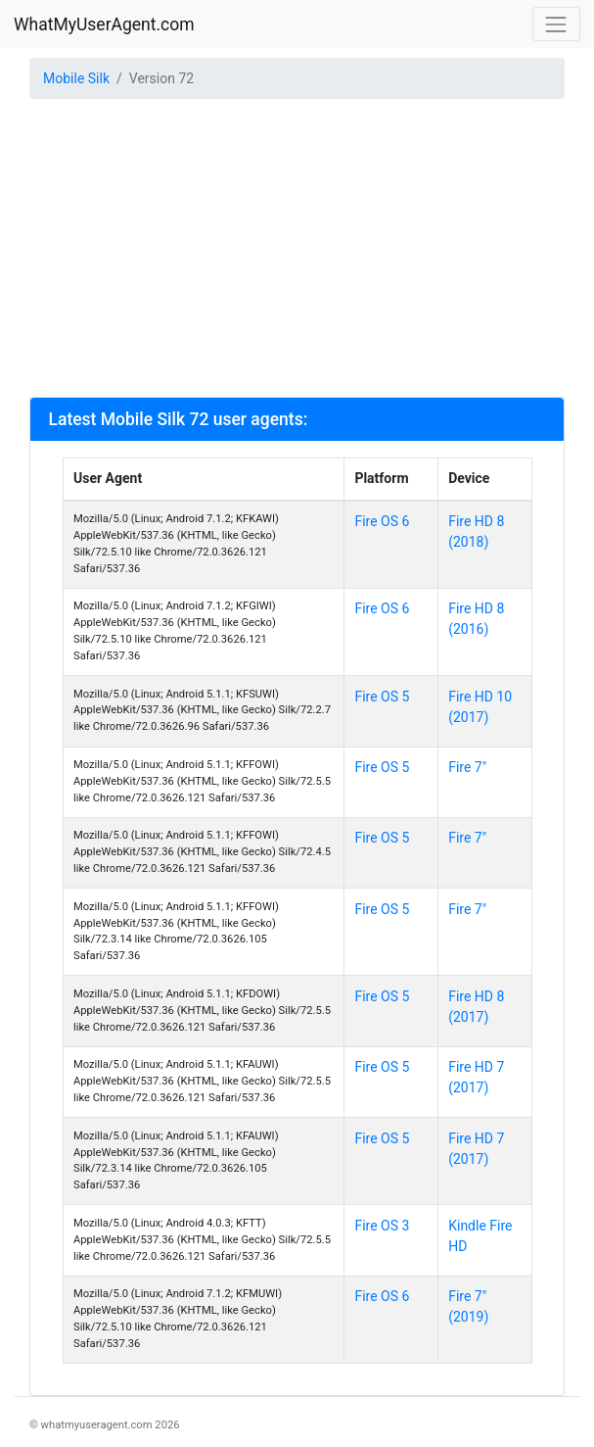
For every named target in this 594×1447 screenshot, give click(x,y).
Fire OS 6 (381, 521)
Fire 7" (467, 767)
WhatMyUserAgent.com (104, 24)
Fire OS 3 (381, 1225)
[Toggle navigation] (556, 24)
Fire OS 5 (381, 696)
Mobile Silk (76, 78)
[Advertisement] (297, 250)
